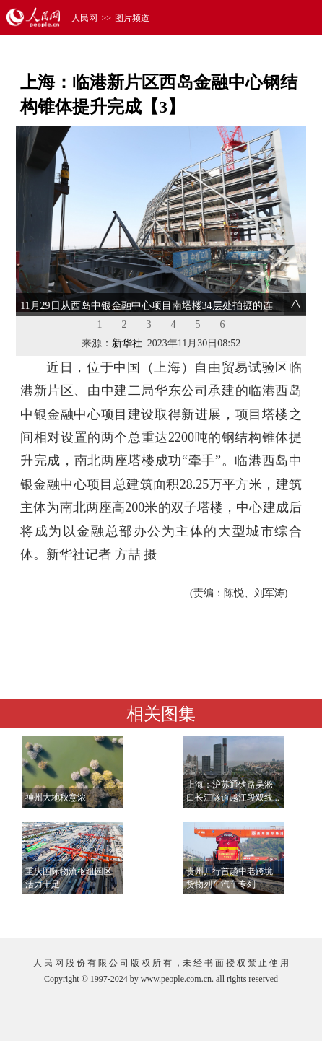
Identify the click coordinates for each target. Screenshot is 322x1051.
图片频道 (132, 18)
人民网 (84, 18)
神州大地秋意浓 (55, 798)
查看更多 (264, 912)
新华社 (127, 343)
